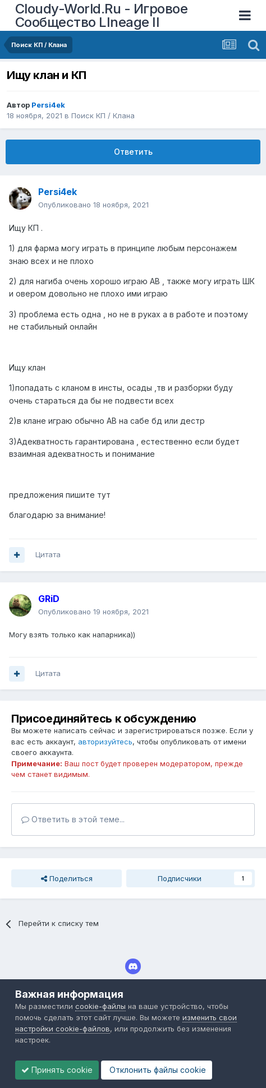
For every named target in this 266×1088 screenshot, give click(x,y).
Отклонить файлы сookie (156, 1070)
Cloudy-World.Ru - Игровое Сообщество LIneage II (101, 15)
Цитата (48, 554)
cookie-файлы (100, 1006)
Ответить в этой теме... (73, 819)
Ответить (133, 151)
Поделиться (67, 878)
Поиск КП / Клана (103, 115)
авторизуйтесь (105, 741)
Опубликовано (93, 204)
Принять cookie (57, 1070)
